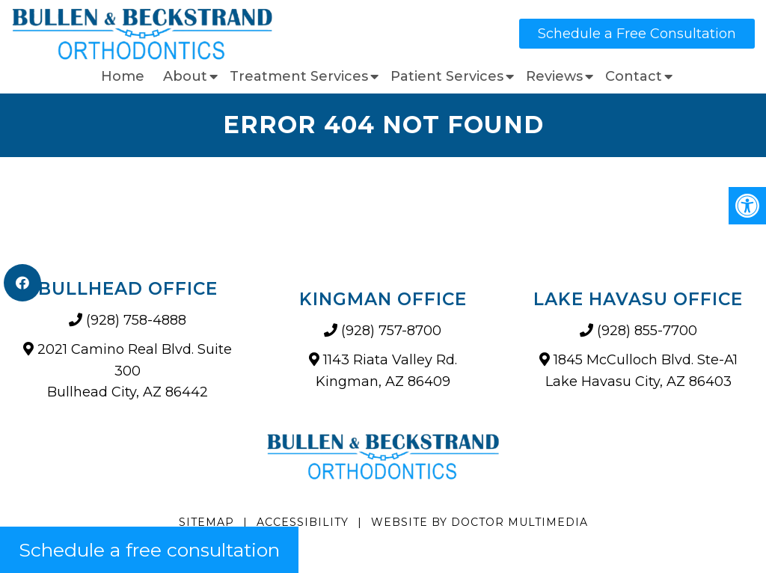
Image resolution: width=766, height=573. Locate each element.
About (185, 76)
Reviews (554, 76)
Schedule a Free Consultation (637, 33)
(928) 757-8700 (391, 330)
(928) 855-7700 (647, 330)
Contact (633, 76)
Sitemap (206, 522)
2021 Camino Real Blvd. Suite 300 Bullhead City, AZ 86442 (134, 371)
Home (122, 76)
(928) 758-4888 (136, 320)
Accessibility (303, 522)
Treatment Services (299, 76)
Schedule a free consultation (149, 550)
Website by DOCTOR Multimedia (479, 522)
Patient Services (446, 76)
